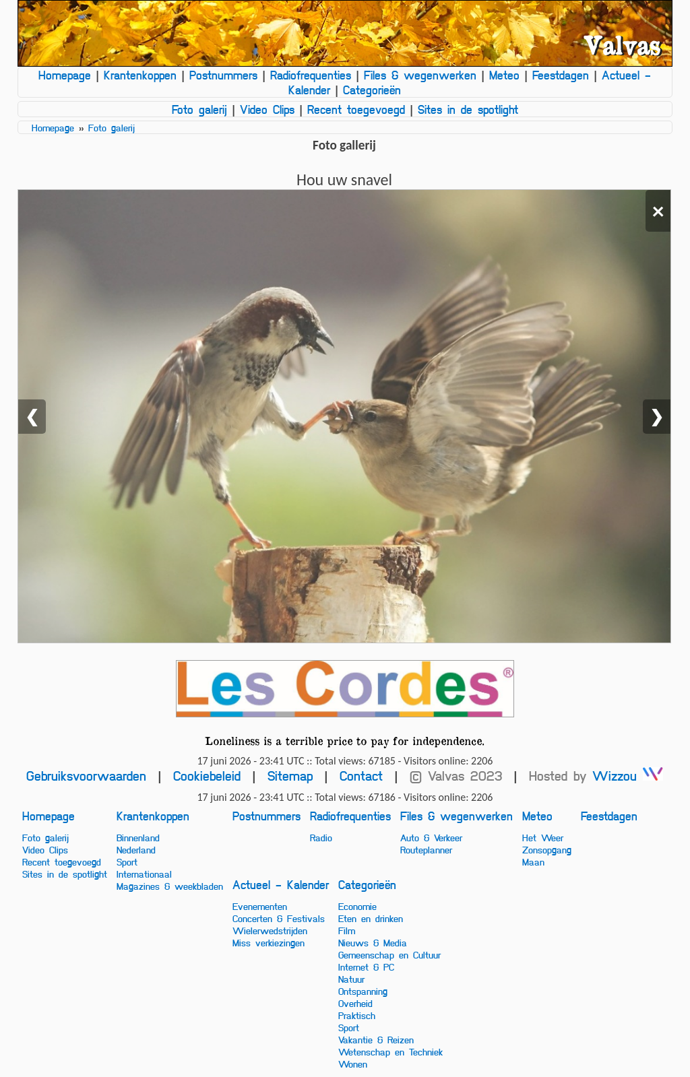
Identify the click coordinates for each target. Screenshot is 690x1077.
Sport (127, 861)
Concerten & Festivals (278, 918)
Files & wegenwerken (420, 74)
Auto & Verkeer (431, 837)
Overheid (355, 1003)
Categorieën (372, 89)
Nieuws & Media (372, 942)
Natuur (351, 979)
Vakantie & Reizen (376, 1039)
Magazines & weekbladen (170, 886)
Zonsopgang (546, 849)
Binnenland (138, 837)
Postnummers (223, 74)
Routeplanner (426, 849)
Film (346, 930)
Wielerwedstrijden (269, 930)
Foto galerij (199, 109)
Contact (361, 775)
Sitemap (290, 775)
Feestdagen (560, 74)
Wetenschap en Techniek (390, 1051)
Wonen (352, 1063)
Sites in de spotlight (468, 109)
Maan (533, 861)
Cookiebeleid (207, 775)
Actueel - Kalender (280, 884)
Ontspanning (362, 991)
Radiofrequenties (310, 74)
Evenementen (259, 906)
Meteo (504, 74)
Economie (357, 906)
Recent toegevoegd (356, 109)
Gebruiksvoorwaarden (86, 775)
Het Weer (542, 837)
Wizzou (627, 775)
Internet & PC (366, 966)
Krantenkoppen (140, 74)
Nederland (136, 849)
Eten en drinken (370, 918)
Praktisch (356, 1015)
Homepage (64, 74)
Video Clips (267, 109)
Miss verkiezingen (268, 942)
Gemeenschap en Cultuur (389, 954)
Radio (321, 837)
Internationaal (144, 874)
